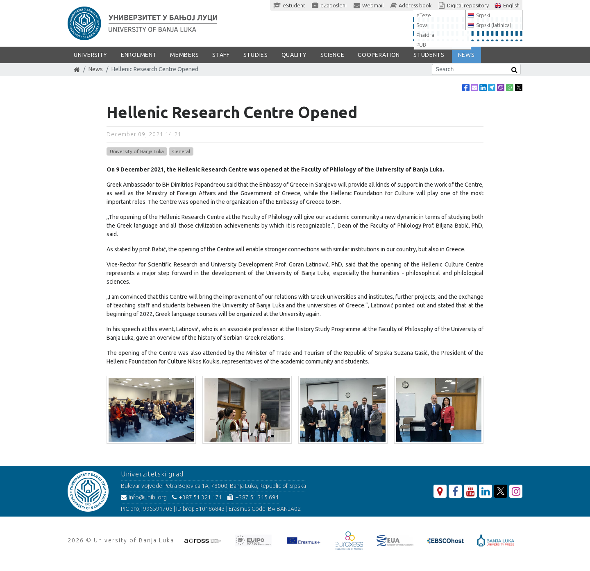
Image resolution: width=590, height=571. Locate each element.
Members (184, 55)
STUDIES (255, 55)
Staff (221, 55)
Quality (294, 55)
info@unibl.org (144, 497)
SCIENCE (332, 55)
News (95, 69)
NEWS (466, 55)
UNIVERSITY (90, 55)
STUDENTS (429, 55)
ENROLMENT (139, 55)
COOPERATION (379, 55)
